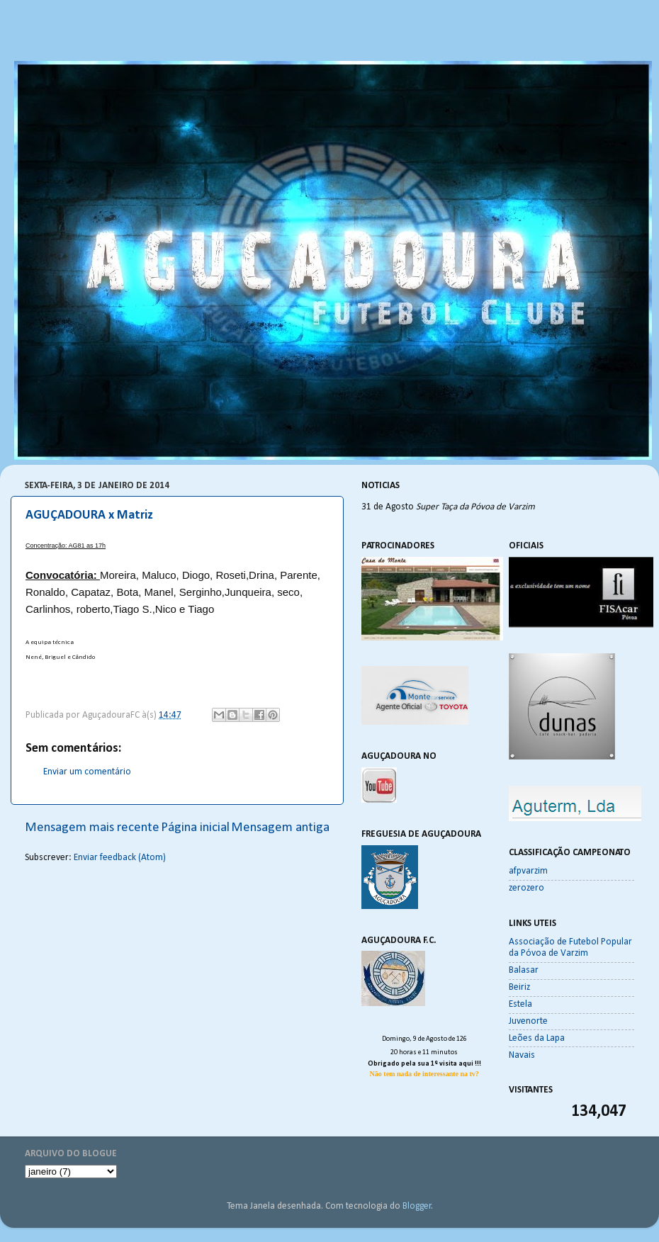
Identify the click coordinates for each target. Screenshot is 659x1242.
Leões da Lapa (537, 1038)
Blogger (417, 1206)
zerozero (526, 888)
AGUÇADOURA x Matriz (89, 515)
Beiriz (519, 987)
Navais (522, 1055)
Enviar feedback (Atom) (120, 857)
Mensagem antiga (280, 828)
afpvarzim (528, 871)
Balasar (524, 970)
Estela (520, 1004)
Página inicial (195, 828)
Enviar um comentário (87, 772)
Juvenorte (528, 1021)
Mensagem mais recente (92, 828)
